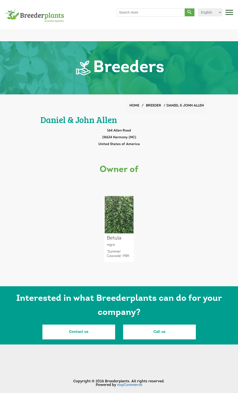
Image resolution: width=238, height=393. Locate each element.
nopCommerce (129, 385)
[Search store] (151, 12)
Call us (159, 332)
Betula (114, 238)
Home (134, 105)
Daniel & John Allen (185, 105)
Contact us (78, 332)
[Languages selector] (210, 12)
